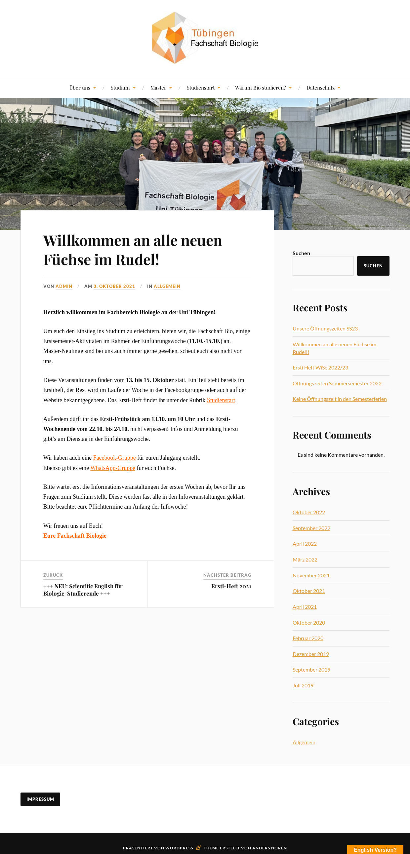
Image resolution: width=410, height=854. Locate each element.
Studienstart (201, 87)
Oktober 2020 (309, 622)
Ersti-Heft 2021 (231, 586)
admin (64, 286)
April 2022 (305, 543)
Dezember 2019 (311, 654)
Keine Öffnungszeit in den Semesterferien (340, 399)
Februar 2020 (308, 638)
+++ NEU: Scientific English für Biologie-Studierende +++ (83, 589)
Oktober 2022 (309, 512)
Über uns (79, 87)
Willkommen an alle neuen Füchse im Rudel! (132, 249)
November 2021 (311, 575)
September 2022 (311, 528)
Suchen (301, 253)
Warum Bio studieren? (260, 87)
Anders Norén (269, 847)
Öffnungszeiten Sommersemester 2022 (337, 383)
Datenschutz (321, 87)
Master (158, 87)
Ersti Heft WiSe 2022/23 (320, 367)
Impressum (40, 799)
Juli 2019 (303, 685)
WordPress (179, 847)
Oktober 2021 (309, 591)
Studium (120, 87)
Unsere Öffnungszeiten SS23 (325, 328)
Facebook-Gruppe (114, 457)
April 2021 (305, 606)
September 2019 (311, 669)
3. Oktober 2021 (114, 286)
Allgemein (167, 286)
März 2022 (305, 559)
